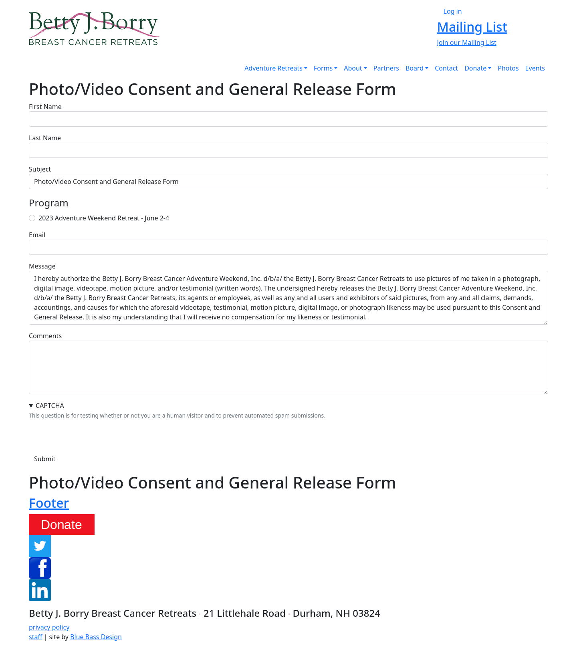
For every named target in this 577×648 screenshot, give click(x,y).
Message (42, 266)
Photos (508, 68)
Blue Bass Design (96, 636)
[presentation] (90, 435)
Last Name (45, 137)
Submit (44, 458)
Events (535, 68)
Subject (40, 169)
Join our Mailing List (466, 42)
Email (37, 234)
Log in (453, 11)
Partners (386, 68)
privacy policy (49, 627)
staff (35, 636)
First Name (45, 106)
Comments (45, 335)
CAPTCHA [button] (50, 405)
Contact (446, 68)
